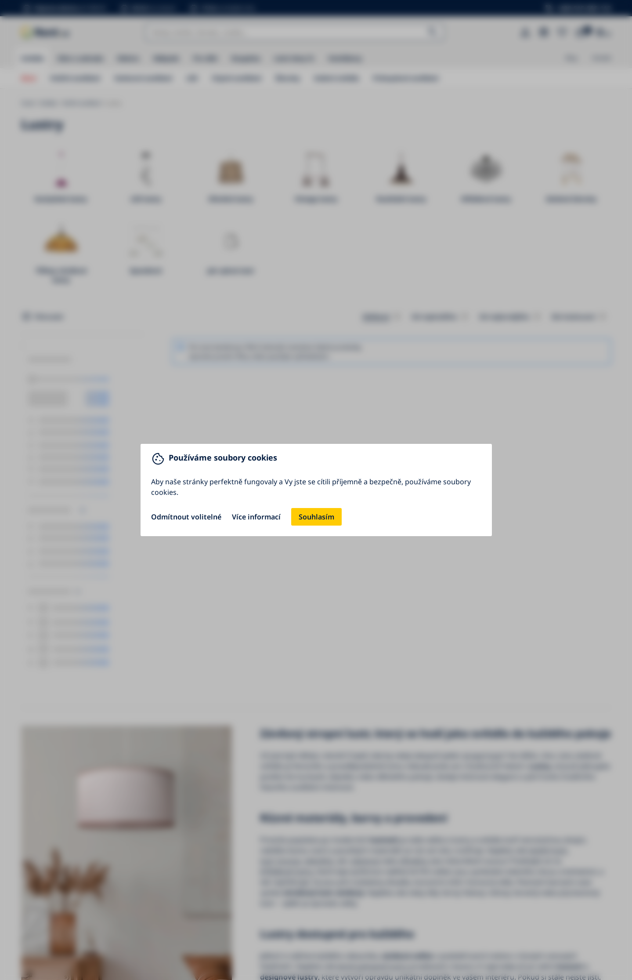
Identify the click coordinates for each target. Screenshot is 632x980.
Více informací (256, 517)
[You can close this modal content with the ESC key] (316, 490)
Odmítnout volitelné (186, 517)
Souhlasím (316, 517)
